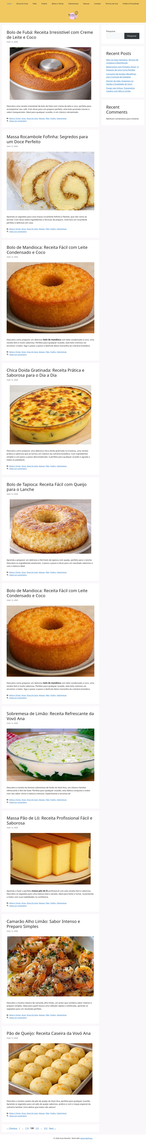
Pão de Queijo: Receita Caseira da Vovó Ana (49, 1033)
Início (9, 3)
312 (46, 1128)
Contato (97, 3)
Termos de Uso (112, 3)
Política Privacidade (131, 3)
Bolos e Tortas (58, 3)
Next (52, 1128)
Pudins (44, 3)
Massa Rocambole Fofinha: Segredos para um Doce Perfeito (47, 139)
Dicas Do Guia (22, 3)
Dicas (24, 118)
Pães (35, 3)
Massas (86, 3)
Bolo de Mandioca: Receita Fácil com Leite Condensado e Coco (47, 249)
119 (27, 1128)
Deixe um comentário (18, 121)
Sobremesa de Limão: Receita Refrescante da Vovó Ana (50, 716)
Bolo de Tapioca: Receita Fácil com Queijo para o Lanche (47, 486)
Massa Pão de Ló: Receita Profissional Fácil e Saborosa (49, 820)
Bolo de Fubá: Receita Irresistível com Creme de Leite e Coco (50, 34)
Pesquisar (110, 31)
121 (37, 1128)
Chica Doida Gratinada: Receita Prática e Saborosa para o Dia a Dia (45, 372)
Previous (12, 1128)
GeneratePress (86, 1138)
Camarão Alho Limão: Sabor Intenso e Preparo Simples (43, 924)
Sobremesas (73, 3)
